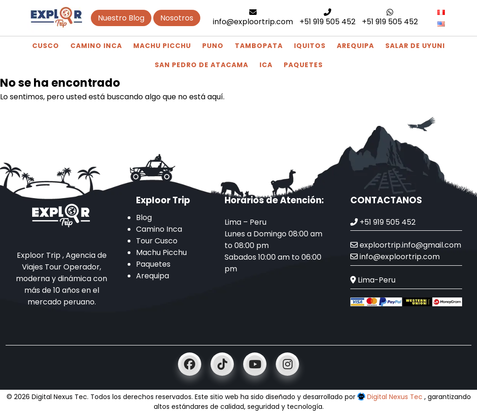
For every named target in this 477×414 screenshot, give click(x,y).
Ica (266, 64)
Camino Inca (96, 45)
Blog (144, 217)
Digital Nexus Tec (390, 396)
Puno (213, 45)
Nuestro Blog (121, 18)
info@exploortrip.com (253, 17)
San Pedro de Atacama (201, 64)
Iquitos (310, 45)
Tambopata (259, 45)
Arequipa (355, 45)
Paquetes (303, 64)
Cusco (45, 45)
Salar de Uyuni (415, 45)
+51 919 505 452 (327, 17)
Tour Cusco (156, 240)
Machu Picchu (162, 45)
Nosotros (176, 18)
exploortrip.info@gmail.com (405, 245)
